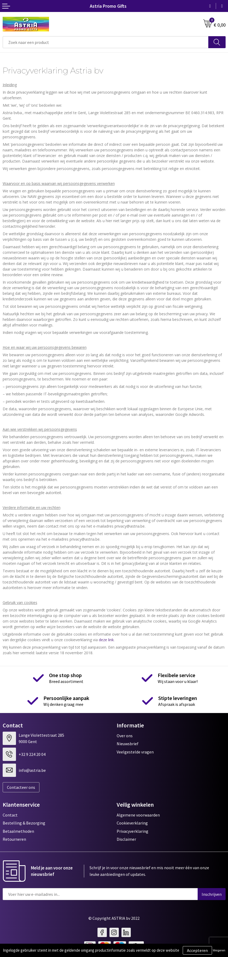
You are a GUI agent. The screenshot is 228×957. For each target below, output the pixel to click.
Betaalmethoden (18, 831)
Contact (10, 815)
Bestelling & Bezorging (24, 823)
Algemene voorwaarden (138, 815)
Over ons (125, 735)
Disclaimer (126, 839)
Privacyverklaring (132, 831)
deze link (106, 639)
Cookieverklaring (132, 823)
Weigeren (219, 950)
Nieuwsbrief (128, 743)
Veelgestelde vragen (135, 752)
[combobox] (106, 42)
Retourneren (14, 839)
